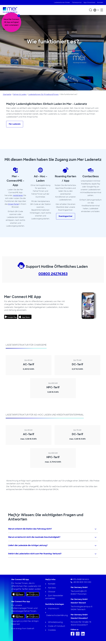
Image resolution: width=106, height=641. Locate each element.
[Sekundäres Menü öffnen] (101, 10)
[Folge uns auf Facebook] (73, 635)
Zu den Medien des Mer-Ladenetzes (64, 54)
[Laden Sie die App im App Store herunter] (18, 594)
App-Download (89, 2)
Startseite (7, 94)
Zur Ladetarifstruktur (52, 63)
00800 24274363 (53, 274)
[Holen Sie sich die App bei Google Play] (32, 594)
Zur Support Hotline (34, 54)
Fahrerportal (76, 2)
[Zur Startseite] (10, 10)
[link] (11, 317)
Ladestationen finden (62, 2)
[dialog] (11, 22)
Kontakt (100, 2)
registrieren (18, 195)
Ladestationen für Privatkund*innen (43, 94)
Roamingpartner (65, 216)
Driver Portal (13, 204)
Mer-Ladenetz (14, 124)
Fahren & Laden (20, 94)
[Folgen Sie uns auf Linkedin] (83, 635)
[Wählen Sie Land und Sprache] (96, 9)
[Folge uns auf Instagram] (78, 635)
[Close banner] (18, 15)
